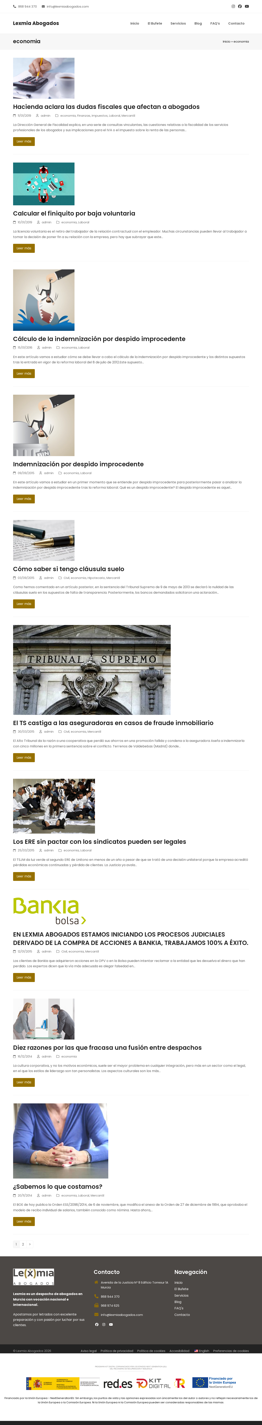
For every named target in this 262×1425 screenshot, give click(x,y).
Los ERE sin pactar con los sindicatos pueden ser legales (99, 841)
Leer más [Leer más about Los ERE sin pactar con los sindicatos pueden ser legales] (24, 876)
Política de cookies (151, 1351)
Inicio (226, 42)
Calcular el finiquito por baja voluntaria (74, 213)
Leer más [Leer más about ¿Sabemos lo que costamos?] (24, 1221)
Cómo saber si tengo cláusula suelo (68, 569)
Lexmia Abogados (36, 23)
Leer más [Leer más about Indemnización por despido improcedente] (24, 498)
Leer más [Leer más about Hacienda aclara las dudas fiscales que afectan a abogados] (24, 141)
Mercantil (128, 116)
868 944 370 (27, 7)
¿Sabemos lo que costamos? (57, 1186)
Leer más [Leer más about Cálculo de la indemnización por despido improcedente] (24, 373)
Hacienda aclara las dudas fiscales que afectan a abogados (106, 107)
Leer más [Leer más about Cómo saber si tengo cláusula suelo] (24, 603)
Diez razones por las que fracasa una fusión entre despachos (107, 1047)
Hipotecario (96, 578)
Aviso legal (89, 1351)
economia (68, 116)
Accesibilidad (179, 1351)
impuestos (100, 116)
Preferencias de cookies (231, 1351)
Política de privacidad (117, 1351)
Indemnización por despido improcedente (78, 464)
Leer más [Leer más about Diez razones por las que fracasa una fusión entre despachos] (24, 1082)
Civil (66, 578)
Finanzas (83, 116)
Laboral (114, 116)
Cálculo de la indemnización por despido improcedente (99, 339)
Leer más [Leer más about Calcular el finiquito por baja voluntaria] (24, 248)
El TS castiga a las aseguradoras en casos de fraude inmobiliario (113, 723)
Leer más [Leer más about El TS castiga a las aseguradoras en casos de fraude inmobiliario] (24, 757)
